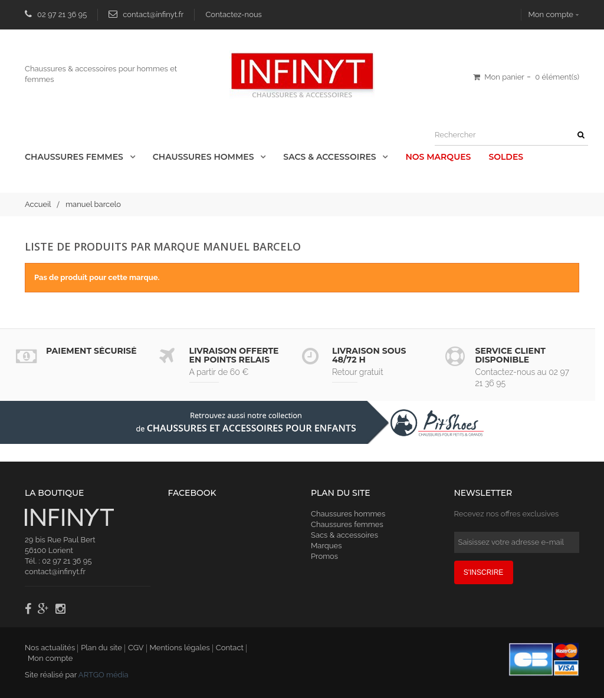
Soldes (505, 157)
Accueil (38, 204)
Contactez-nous (233, 14)
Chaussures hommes (348, 513)
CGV (136, 647)
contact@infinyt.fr (153, 14)
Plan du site (101, 647)
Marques (326, 545)
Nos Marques (438, 157)
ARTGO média (103, 674)
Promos (324, 556)
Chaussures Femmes (75, 157)
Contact (230, 647)
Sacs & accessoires (330, 157)
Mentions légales (180, 647)
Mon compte (550, 14)
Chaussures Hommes (205, 157)
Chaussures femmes (347, 524)
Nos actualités (50, 647)
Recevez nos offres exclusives (506, 513)
